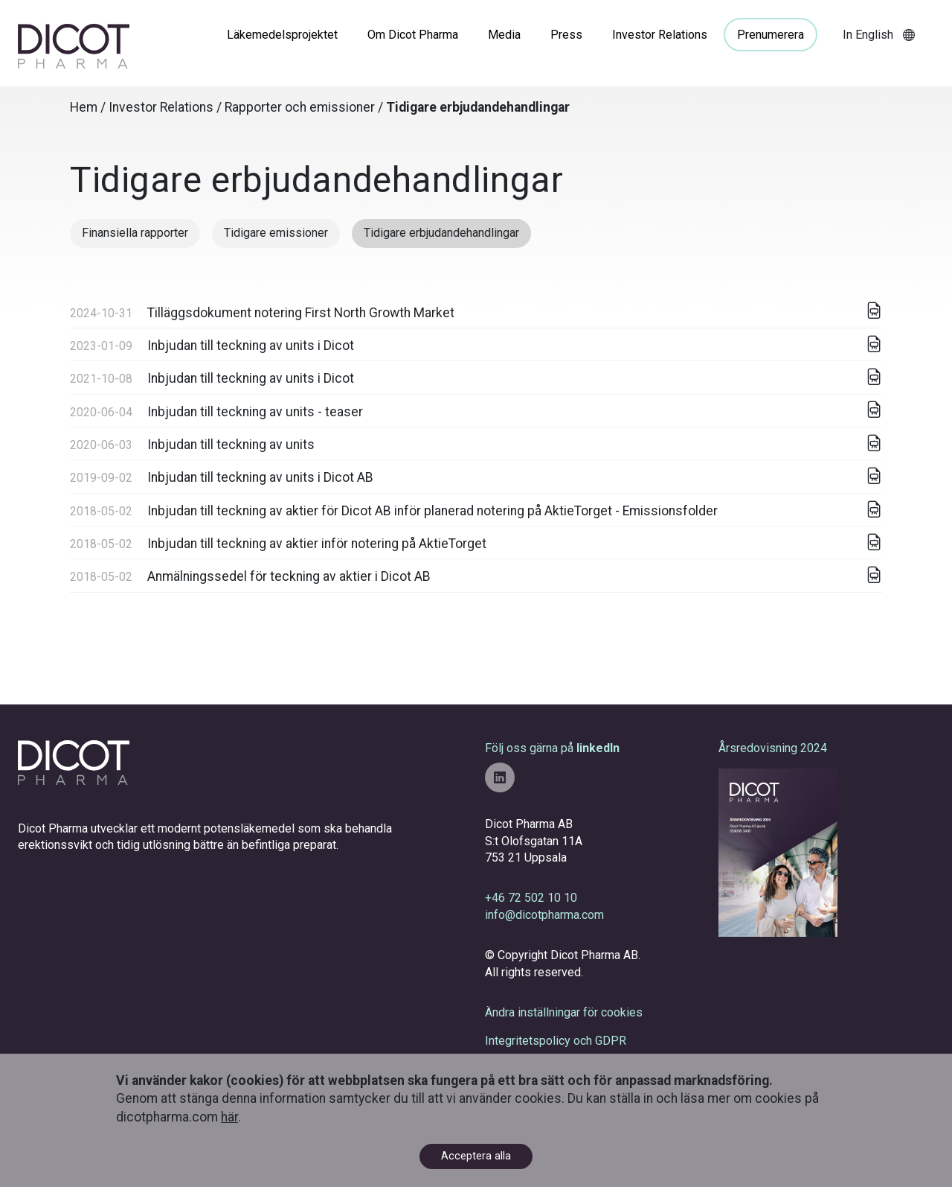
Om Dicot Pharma (412, 35)
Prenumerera (770, 35)
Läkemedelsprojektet (282, 35)
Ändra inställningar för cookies (564, 1012)
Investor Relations (659, 35)
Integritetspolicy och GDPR (555, 1041)
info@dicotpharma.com (544, 915)
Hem (83, 107)
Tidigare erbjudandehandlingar (441, 233)
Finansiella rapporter (135, 233)
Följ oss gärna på (552, 766)
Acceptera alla (476, 1156)
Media (504, 35)
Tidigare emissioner (276, 233)
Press (566, 35)
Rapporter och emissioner (300, 107)
